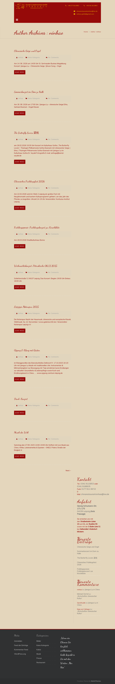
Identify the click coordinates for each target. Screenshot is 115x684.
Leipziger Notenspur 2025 (25, 306)
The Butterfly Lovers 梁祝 (26, 132)
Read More (19, 72)
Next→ (68, 470)
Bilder (39, 641)
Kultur (39, 650)
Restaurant (41, 662)
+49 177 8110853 (73, 5)
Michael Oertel (82, 594)
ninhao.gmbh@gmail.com (85, 14)
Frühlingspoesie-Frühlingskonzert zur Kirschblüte (36, 227)
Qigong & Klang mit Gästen (26, 350)
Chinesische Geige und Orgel (26, 50)
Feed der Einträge (21, 645)
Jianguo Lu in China (92, 589)
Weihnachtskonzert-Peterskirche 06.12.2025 (35, 265)
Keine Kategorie (34, 57)
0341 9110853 (87, 483)
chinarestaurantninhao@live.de (87, 11)
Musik (39, 654)
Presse (39, 658)
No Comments (53, 57)
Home (86, 32)
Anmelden (18, 641)
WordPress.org (20, 654)
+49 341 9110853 (91, 5)
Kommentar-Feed (21, 650)
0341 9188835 (83, 486)
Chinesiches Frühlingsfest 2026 (28, 181)
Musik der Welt (21, 432)
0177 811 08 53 (89, 489)
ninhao (20, 57)
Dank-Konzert (20, 398)
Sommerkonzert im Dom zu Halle (28, 91)
